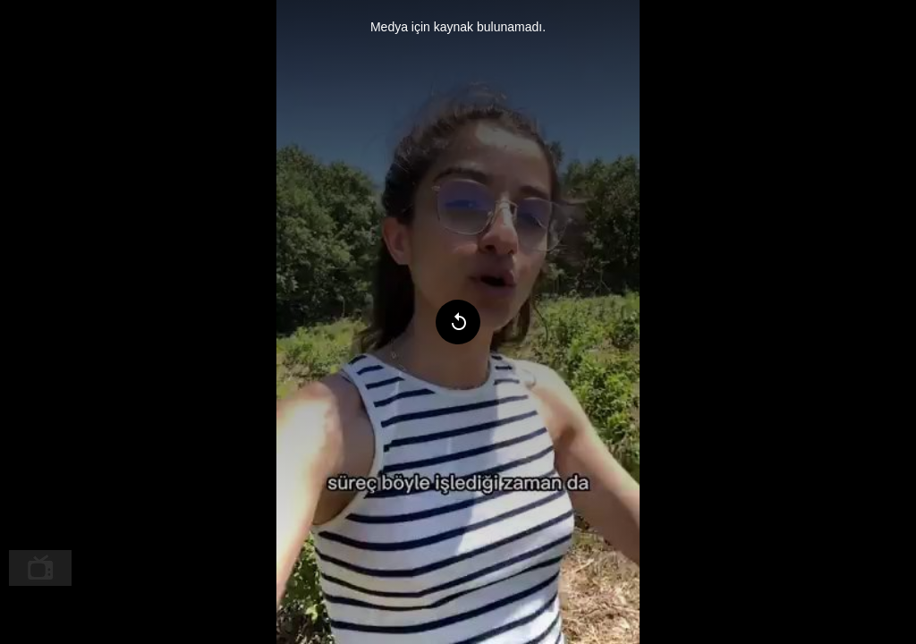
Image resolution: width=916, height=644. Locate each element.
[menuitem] (40, 568)
